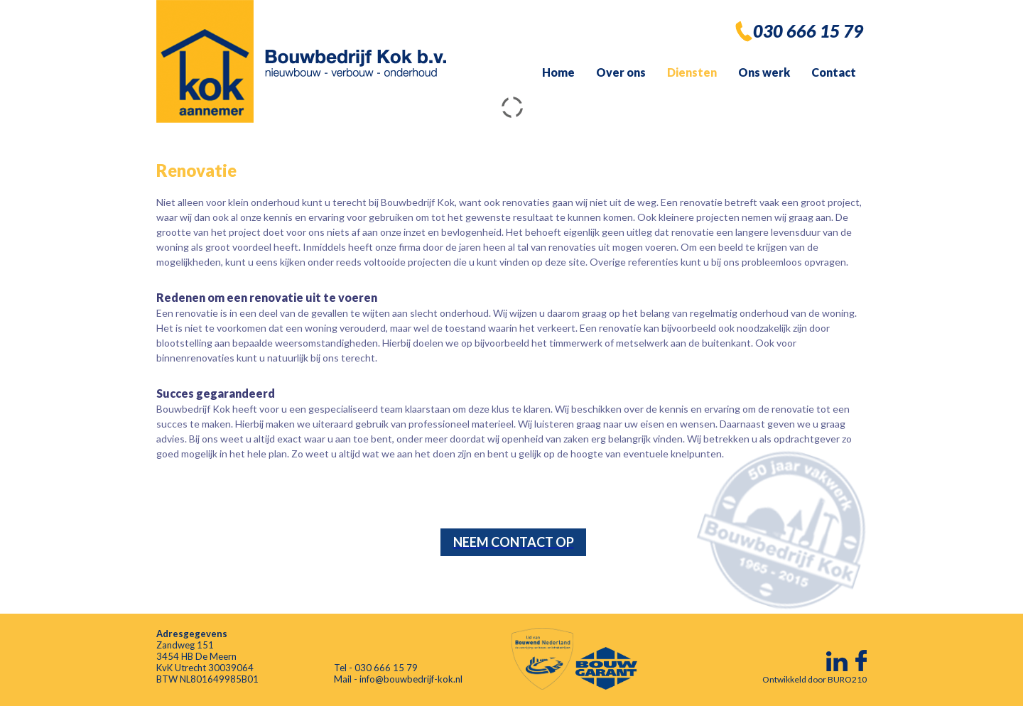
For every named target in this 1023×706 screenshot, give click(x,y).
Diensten (692, 72)
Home (558, 72)
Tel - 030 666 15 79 (376, 667)
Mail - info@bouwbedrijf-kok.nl (398, 679)
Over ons (621, 72)
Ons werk (764, 72)
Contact (833, 72)
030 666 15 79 (808, 31)
